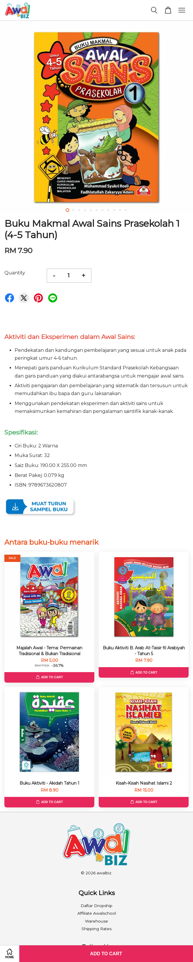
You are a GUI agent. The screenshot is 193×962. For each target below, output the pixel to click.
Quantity (14, 273)
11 (126, 210)
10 (120, 210)
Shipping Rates (96, 928)
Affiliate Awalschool (96, 913)
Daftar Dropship (96, 905)
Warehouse (96, 921)
